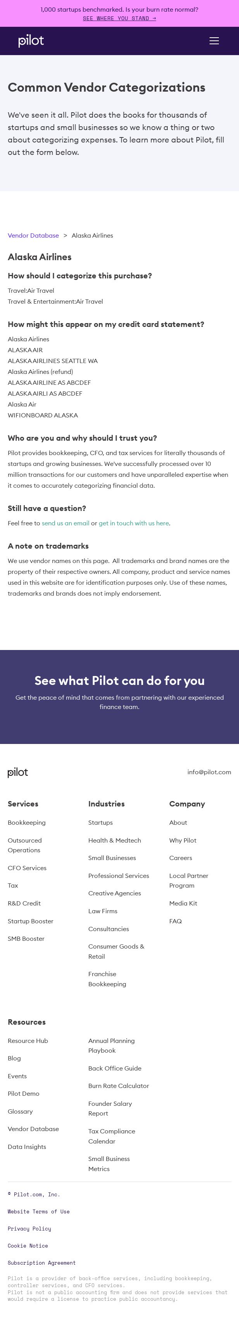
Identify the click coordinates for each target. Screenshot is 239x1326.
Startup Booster (30, 921)
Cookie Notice (28, 1246)
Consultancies (108, 929)
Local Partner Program (188, 881)
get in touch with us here (134, 523)
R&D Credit (24, 903)
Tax (13, 885)
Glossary (20, 1111)
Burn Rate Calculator (118, 1086)
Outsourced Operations (25, 845)
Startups (100, 822)
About (178, 822)
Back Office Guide (114, 1068)
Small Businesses (112, 858)
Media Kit (183, 903)
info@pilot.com (209, 772)
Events (17, 1076)
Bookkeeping (27, 822)
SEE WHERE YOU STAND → (119, 18)
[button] (212, 40)
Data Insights (27, 1146)
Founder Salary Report (110, 1108)
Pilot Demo (24, 1093)
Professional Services (118, 875)
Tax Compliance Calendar (111, 1136)
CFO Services (27, 868)
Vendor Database (33, 235)
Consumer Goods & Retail (116, 951)
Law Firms (102, 911)
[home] (42, 41)
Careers (180, 858)
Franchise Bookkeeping (107, 979)
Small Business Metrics (109, 1164)
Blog (14, 1058)
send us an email (65, 523)
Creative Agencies (114, 893)
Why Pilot (182, 840)
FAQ (175, 921)
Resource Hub (28, 1040)
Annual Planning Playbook (111, 1046)
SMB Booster (26, 938)
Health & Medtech (114, 840)
